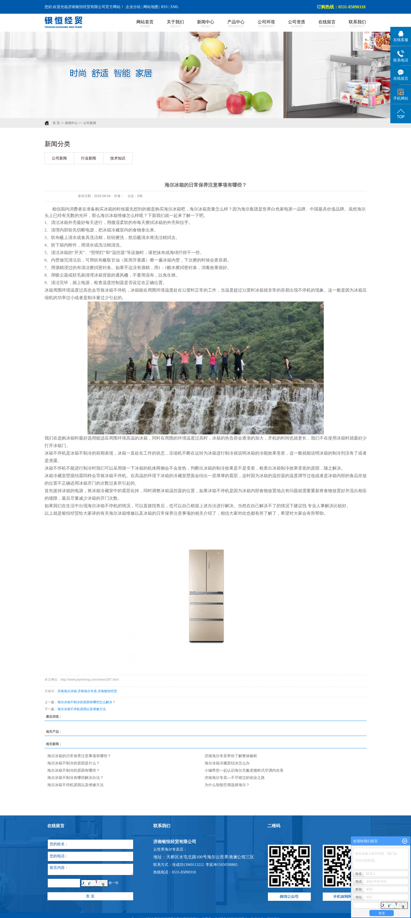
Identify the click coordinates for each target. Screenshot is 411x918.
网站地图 (151, 7)
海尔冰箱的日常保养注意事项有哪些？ (79, 756)
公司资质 (291, 24)
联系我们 (351, 24)
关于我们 (169, 24)
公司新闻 (89, 123)
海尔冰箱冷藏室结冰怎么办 (227, 763)
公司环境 (260, 24)
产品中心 (230, 24)
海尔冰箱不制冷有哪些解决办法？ (75, 777)
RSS (164, 7)
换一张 (113, 883)
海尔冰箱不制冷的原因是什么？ (73, 763)
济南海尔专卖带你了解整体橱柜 (231, 756)
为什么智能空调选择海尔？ (227, 785)
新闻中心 (200, 24)
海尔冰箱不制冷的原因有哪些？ (73, 770)
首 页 (56, 123)
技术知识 (117, 158)
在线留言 (321, 24)
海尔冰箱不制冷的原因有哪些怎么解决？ (86, 702)
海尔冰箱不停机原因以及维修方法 (81, 709)
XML (174, 7)
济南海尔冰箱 (67, 691)
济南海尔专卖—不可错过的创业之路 (235, 777)
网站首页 (139, 24)
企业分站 (133, 7)
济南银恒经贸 (107, 691)
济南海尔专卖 (87, 691)
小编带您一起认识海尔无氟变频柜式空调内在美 (244, 770)
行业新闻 (88, 158)
